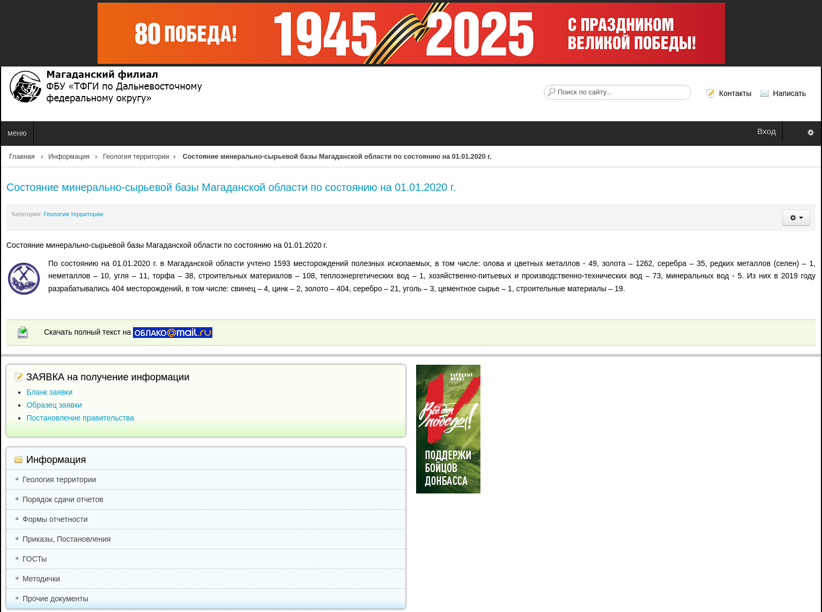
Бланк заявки (49, 392)
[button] (796, 218)
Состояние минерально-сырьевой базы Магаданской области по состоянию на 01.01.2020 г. (231, 187)
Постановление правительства (80, 418)
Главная (22, 156)
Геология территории (136, 156)
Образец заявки (54, 405)
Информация (69, 156)
